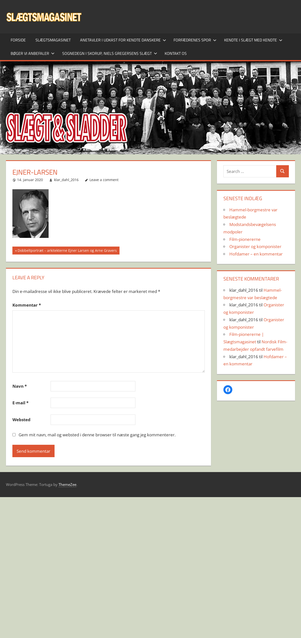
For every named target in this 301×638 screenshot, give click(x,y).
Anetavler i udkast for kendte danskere (123, 40)
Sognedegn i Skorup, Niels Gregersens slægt (109, 53)
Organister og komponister (255, 246)
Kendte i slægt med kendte (253, 40)
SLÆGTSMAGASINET (53, 40)
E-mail (20, 403)
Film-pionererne (245, 239)
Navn (19, 386)
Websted (21, 419)
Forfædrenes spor (195, 40)
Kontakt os (176, 53)
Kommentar (26, 305)
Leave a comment (104, 179)
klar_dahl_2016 (66, 179)
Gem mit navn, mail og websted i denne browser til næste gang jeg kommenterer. (97, 435)
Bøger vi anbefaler (33, 53)
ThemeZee (67, 484)
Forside (18, 40)
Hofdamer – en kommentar (256, 254)
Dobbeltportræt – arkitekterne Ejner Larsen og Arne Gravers (67, 251)
